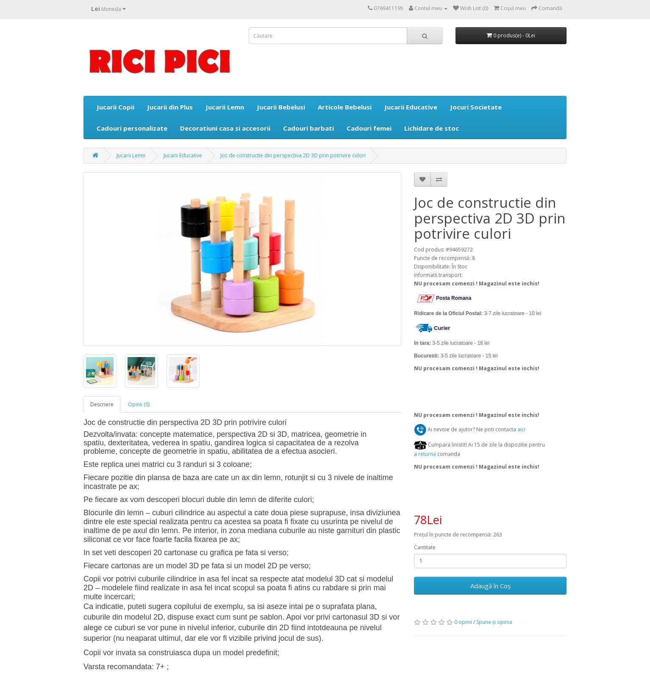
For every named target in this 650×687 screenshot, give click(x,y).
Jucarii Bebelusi (281, 107)
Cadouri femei (369, 128)
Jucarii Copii (115, 107)
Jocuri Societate (476, 107)
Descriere (102, 404)
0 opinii (463, 622)
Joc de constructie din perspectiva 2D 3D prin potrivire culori (293, 155)
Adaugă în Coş (490, 585)
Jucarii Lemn (225, 107)
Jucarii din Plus (170, 107)
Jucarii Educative (410, 107)
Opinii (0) (139, 404)
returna (427, 454)
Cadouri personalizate (132, 128)
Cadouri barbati (308, 128)
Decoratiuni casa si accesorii (225, 128)
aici (521, 429)
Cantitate (425, 547)
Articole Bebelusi (345, 107)
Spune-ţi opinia (494, 622)
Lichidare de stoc (431, 128)
